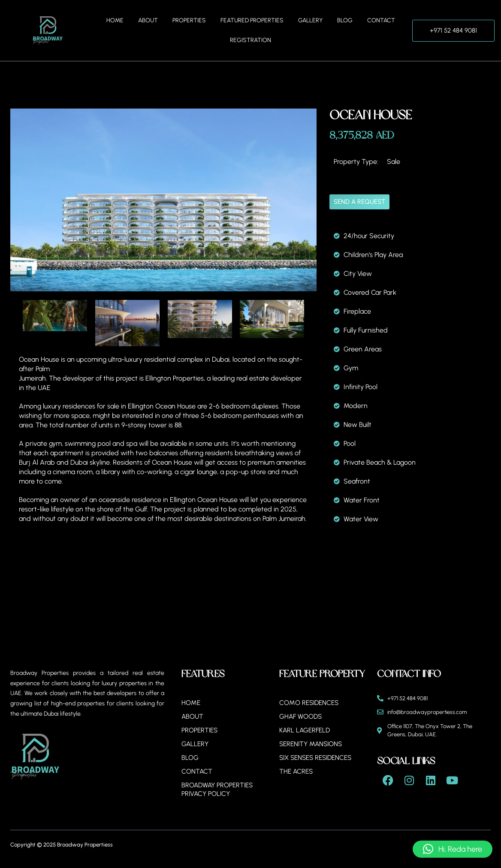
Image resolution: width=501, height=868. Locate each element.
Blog (345, 20)
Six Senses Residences (318, 757)
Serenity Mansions (312, 744)
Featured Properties (252, 20)
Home (115, 20)
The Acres (296, 771)
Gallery (310, 20)
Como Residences (310, 703)
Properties (189, 20)
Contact (381, 20)
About (148, 20)
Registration (250, 40)
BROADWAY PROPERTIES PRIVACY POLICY (219, 789)
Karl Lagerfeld (306, 730)
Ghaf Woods (301, 716)
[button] (452, 849)
